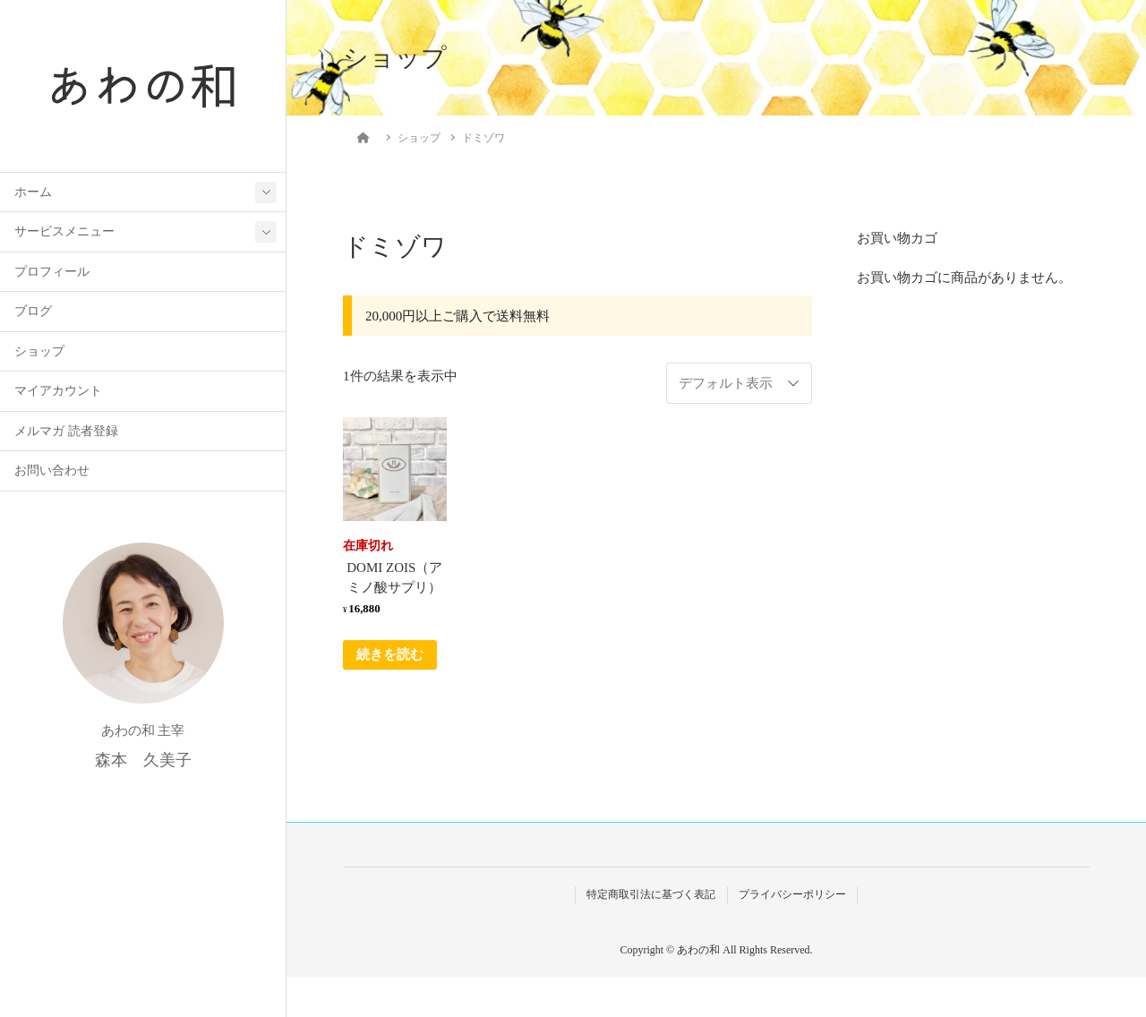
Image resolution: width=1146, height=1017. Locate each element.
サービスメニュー (64, 233)
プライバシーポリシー (792, 894)
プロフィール (52, 273)
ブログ (33, 313)
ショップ (39, 353)
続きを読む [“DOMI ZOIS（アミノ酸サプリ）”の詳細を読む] (389, 654)
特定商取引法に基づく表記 (650, 894)
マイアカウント (58, 392)
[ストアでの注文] (739, 383)
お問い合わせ (52, 472)
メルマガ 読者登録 (65, 433)
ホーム (33, 194)
